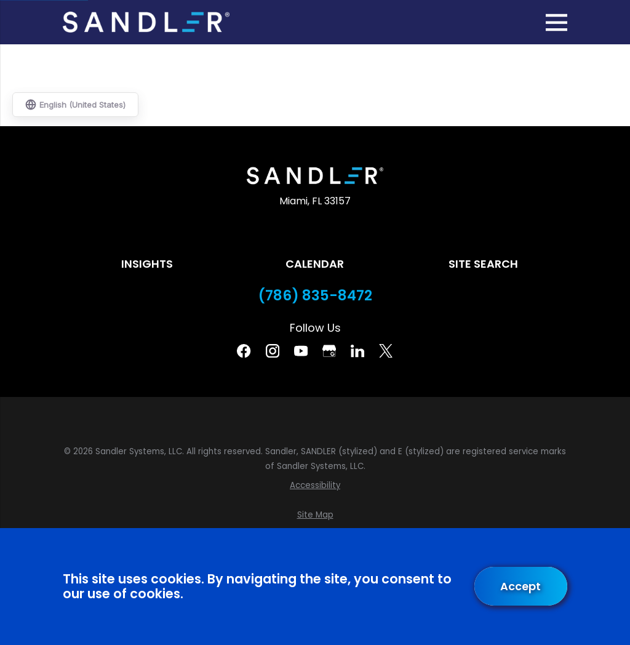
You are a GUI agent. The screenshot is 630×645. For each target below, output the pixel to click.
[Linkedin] (357, 351)
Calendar (314, 263)
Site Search (483, 263)
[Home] (146, 22)
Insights (147, 263)
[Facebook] (243, 351)
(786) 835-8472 (315, 296)
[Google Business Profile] (329, 351)
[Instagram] (272, 351)
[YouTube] (301, 351)
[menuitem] (315, 485)
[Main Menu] (556, 22)
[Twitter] (386, 351)
